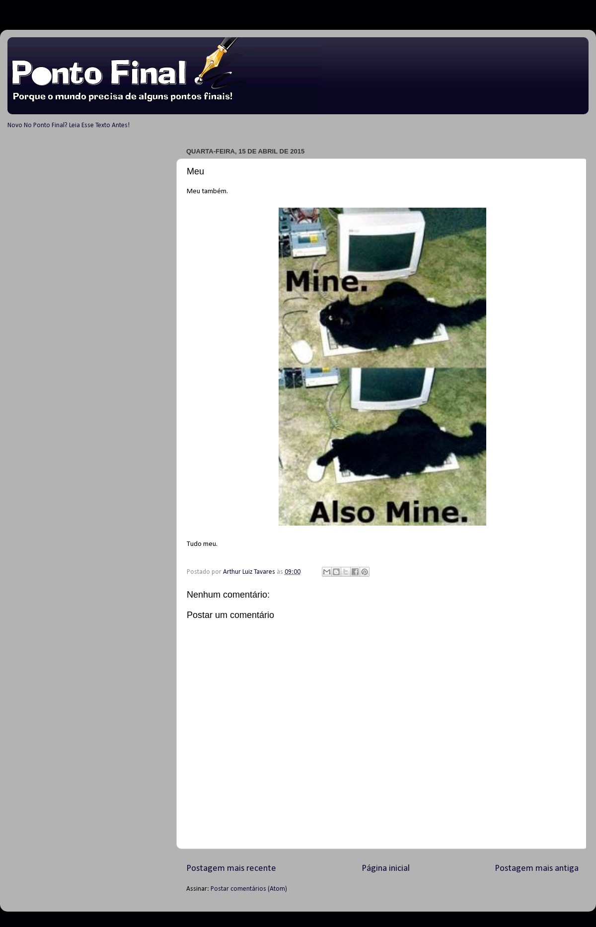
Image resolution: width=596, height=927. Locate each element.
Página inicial (386, 868)
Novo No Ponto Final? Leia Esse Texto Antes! (68, 125)
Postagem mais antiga (537, 868)
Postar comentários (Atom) (249, 889)
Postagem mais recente (231, 868)
